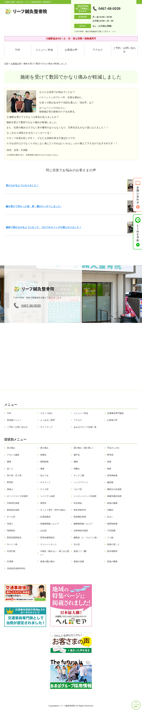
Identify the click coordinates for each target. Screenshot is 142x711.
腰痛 (76, 461)
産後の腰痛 (112, 561)
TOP (17, 49)
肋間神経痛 (112, 524)
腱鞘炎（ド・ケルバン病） (86, 537)
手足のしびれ (113, 448)
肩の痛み (44, 448)
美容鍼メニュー (14, 420)
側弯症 (43, 503)
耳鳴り (10, 524)
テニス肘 (44, 489)
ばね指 (43, 530)
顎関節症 (11, 530)
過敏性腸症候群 (114, 496)
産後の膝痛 (112, 503)
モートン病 (12, 544)
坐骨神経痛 (112, 475)
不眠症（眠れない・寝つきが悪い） (54, 553)
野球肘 (10, 482)
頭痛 (109, 461)
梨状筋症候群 (13, 510)
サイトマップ (46, 427)
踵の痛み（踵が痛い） (84, 448)
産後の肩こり (113, 544)
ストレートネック (48, 544)
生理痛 (10, 561)
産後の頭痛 (79, 561)
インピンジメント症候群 (85, 496)
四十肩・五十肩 (14, 475)
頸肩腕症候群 (80, 517)
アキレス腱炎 (13, 455)
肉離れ (77, 468)
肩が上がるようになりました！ (22, 185)
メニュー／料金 (44, 49)
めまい (110, 517)
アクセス (98, 49)
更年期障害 (112, 551)
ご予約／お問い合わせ (17, 427)
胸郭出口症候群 (114, 489)
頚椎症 (43, 455)
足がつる (44, 475)
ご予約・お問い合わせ (124, 50)
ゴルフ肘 (78, 489)
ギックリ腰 (79, 475)
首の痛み (11, 448)
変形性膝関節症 (47, 537)
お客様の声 (71, 49)
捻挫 (109, 468)
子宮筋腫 (111, 530)
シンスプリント (81, 482)
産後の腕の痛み (47, 561)
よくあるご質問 (47, 420)
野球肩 (110, 455)
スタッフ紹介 (46, 413)
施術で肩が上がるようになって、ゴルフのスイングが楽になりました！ (44, 227)
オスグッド (45, 482)
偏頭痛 (110, 482)
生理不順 (11, 551)
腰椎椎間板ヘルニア (83, 524)
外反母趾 (78, 503)
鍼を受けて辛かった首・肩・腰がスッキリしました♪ (33, 206)
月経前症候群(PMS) (16, 568)
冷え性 (77, 544)
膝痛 (9, 461)
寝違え (10, 489)
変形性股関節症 (14, 537)
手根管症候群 (13, 503)
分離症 (110, 510)
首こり (10, 468)
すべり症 (11, 517)
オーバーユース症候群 (17, 496)
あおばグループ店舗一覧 (85, 427)
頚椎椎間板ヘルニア (49, 524)
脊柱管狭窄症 (80, 510)
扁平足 (77, 455)
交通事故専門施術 (115, 413)
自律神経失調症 (81, 530)
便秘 (42, 468)
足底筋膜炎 (45, 517)
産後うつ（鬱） (81, 551)
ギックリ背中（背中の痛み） (53, 510)
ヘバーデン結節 (47, 496)
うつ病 (110, 537)
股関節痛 (44, 461)
